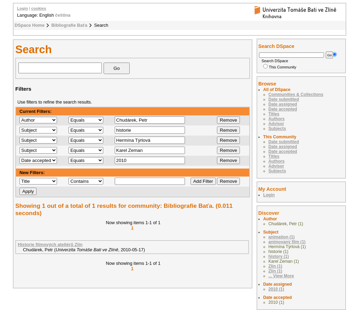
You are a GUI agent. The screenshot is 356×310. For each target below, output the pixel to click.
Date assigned (282, 104)
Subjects (277, 128)
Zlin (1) (275, 266)
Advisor (276, 123)
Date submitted (283, 99)
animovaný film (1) (287, 241)
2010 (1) (276, 289)
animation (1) (281, 237)
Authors (276, 118)
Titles (274, 114)
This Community (279, 67)
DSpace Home (29, 25)
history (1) (278, 256)
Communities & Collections (295, 94)
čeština (63, 15)
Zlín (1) (275, 271)
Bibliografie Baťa (69, 25)
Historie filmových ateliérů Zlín (50, 244)
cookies (38, 8)
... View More (281, 276)
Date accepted (282, 109)
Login (22, 8)
